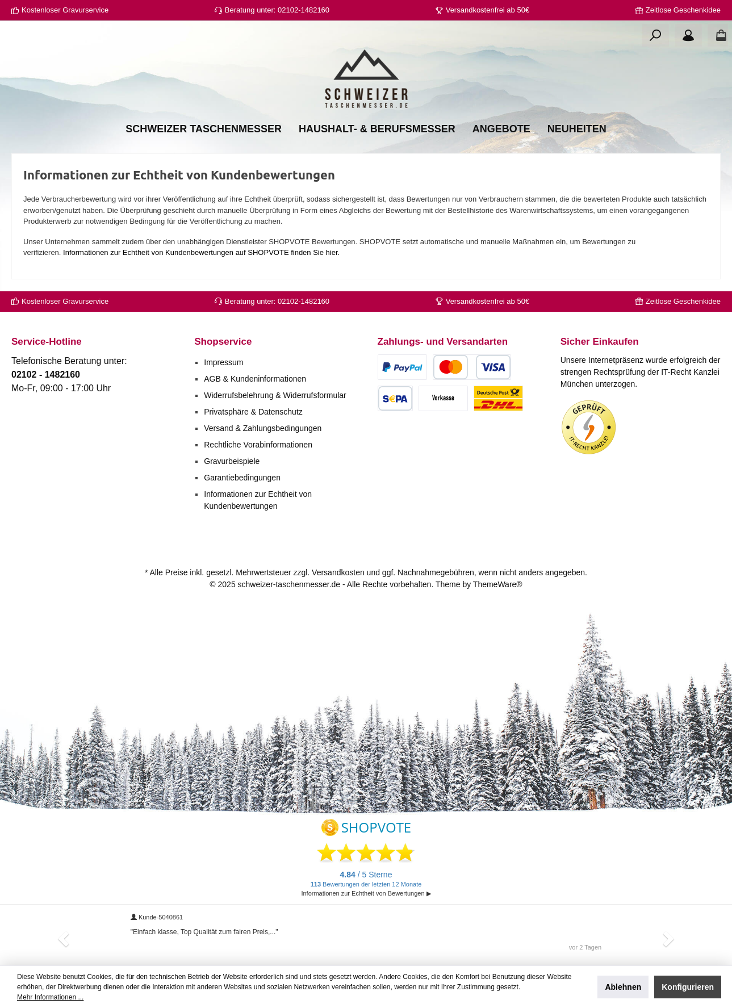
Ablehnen (623, 987)
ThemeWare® (497, 584)
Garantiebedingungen (242, 477)
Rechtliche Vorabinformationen (258, 444)
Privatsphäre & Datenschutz (253, 411)
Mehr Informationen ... (50, 997)
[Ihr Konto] (688, 35)
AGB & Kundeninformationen (255, 378)
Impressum (223, 362)
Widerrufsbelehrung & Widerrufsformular (275, 395)
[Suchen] (655, 35)
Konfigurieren (688, 987)
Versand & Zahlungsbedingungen (262, 428)
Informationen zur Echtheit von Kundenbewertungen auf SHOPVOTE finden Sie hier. (201, 252)
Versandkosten (338, 572)
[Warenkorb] (718, 35)
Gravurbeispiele (232, 461)
